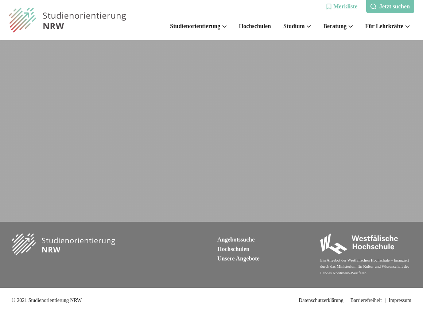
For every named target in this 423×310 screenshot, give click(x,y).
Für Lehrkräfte (387, 26)
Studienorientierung (198, 26)
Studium (297, 26)
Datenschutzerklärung (321, 300)
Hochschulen (255, 26)
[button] (342, 6)
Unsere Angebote (238, 258)
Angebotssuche (236, 239)
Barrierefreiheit (366, 300)
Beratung (338, 26)
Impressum (400, 300)
